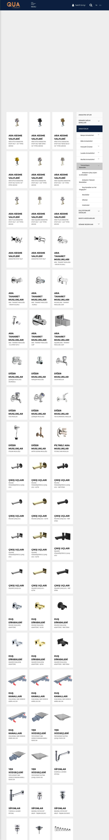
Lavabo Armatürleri (88, 153)
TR (96, 5)
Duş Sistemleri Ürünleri (84, 211)
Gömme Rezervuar (86, 224)
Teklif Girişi (78, 5)
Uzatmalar (86, 205)
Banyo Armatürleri (87, 135)
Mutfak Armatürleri (88, 159)
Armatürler (83, 129)
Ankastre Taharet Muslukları (87, 181)
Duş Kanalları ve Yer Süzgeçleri (87, 188)
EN (100, 5)
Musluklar (85, 195)
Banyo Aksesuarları (87, 218)
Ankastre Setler (85, 115)
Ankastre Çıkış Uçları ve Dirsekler (88, 174)
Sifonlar (85, 200)
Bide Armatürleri (87, 141)
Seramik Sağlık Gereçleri (84, 121)
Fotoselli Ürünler (87, 147)
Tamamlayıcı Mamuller (84, 166)
